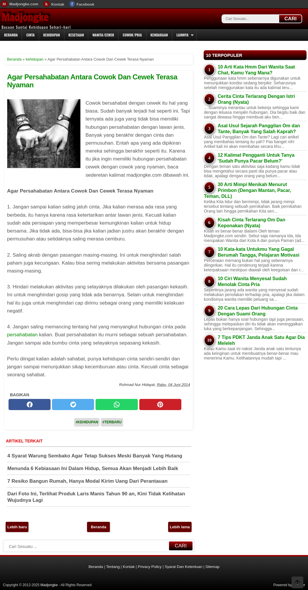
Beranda (11, 34)
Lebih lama (180, 527)
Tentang (113, 566)
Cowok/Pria (132, 34)
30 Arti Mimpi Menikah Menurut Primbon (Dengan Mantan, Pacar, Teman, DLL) (247, 190)
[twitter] (73, 404)
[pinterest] (160, 404)
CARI (290, 18)
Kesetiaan (76, 34)
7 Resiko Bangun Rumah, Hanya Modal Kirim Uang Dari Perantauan (87, 481)
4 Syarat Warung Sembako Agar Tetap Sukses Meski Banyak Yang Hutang (94, 456)
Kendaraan (159, 34)
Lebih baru (17, 527)
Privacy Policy (150, 566)
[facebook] (30, 404)
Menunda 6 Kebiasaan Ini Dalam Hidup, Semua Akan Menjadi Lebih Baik (92, 468)
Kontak (57, 4)
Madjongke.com (23, 4)
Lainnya (182, 34)
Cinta (30, 34)
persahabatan (22, 334)
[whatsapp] (117, 404)
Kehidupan (51, 34)
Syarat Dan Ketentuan (183, 566)
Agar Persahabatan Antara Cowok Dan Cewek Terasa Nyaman (92, 80)
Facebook (85, 4)
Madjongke (24, 17)
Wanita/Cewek (103, 34)
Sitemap (212, 566)
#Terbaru (111, 422)
